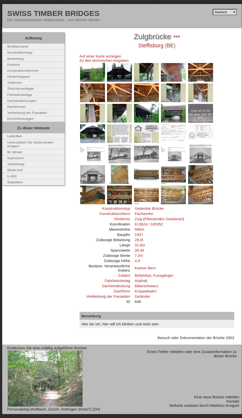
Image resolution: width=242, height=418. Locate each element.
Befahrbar (143, 275)
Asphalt (141, 281)
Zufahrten (14, 82)
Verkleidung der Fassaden (108, 296)
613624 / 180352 (149, 224)
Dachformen (16, 107)
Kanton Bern (145, 268)
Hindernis (122, 219)
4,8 (137, 261)
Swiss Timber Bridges (53, 13)
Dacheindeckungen (21, 101)
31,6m (140, 245)
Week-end (15, 170)
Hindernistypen (18, 76)
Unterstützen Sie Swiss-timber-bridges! (30, 144)
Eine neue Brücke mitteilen (216, 397)
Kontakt (232, 401)
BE (170, 46)
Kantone (13, 65)
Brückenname (17, 46)
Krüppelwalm (146, 291)
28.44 (139, 250)
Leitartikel (14, 136)
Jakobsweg (15, 164)
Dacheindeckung (116, 286)
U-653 (11, 176)
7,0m (139, 255)
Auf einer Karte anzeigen (100, 56)
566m (139, 229)
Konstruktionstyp (116, 208)
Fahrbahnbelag (117, 281)
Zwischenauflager (20, 88)
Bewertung (15, 59)
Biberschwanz (146, 286)
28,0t (139, 240)
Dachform (122, 291)
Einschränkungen (20, 119)
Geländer (142, 296)
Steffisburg (150, 46)
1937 (139, 234)
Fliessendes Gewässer (163, 219)
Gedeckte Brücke (149, 208)
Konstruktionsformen (22, 70)
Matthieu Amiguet (224, 405)
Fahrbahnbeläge (19, 95)
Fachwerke (144, 213)
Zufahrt (124, 275)
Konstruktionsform (115, 213)
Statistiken (15, 182)
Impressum (15, 158)
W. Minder (15, 152)
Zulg (138, 219)
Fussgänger (163, 275)
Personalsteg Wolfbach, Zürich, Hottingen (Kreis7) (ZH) (53, 409)
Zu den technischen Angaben (104, 60)
